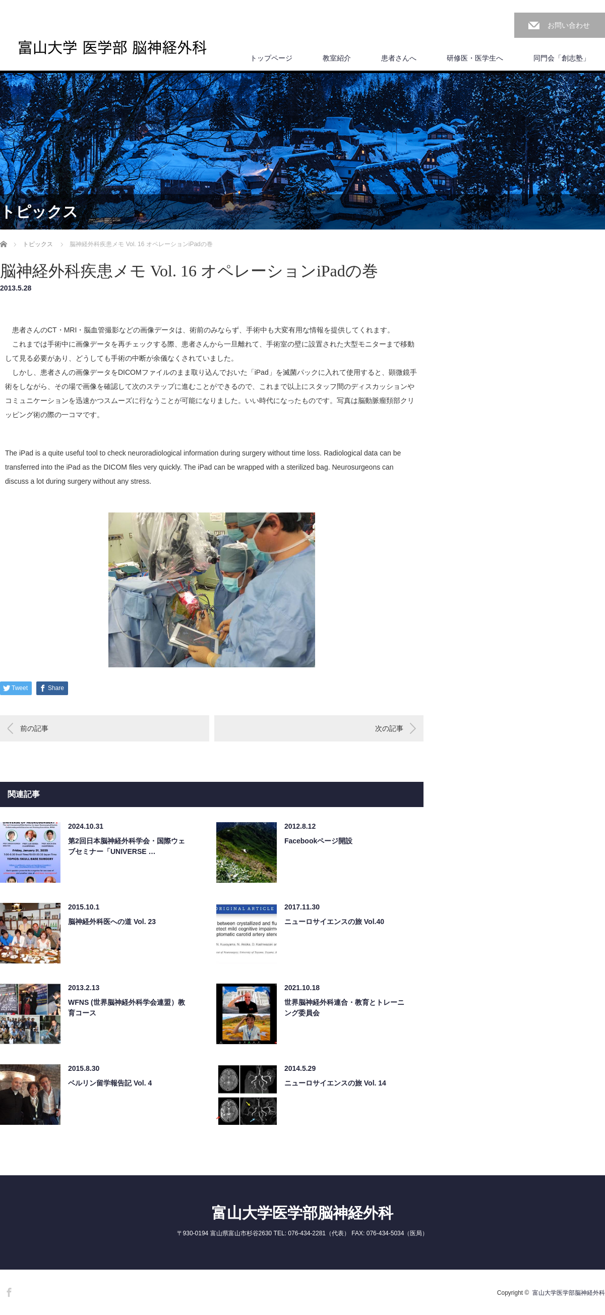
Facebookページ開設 (318, 841)
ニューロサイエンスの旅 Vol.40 (334, 922)
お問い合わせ (569, 25)
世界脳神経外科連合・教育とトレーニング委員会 (344, 1007)
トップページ (271, 58)
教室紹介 (337, 58)
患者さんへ (398, 58)
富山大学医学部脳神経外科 (302, 1213)
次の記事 (389, 728)
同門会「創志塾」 (561, 58)
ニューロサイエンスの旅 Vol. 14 (335, 1083)
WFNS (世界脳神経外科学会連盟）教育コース (126, 1007)
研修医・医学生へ (475, 58)
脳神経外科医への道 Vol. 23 (112, 922)
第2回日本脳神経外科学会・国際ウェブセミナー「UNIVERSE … (126, 846)
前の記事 (34, 728)
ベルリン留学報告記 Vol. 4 (110, 1083)
